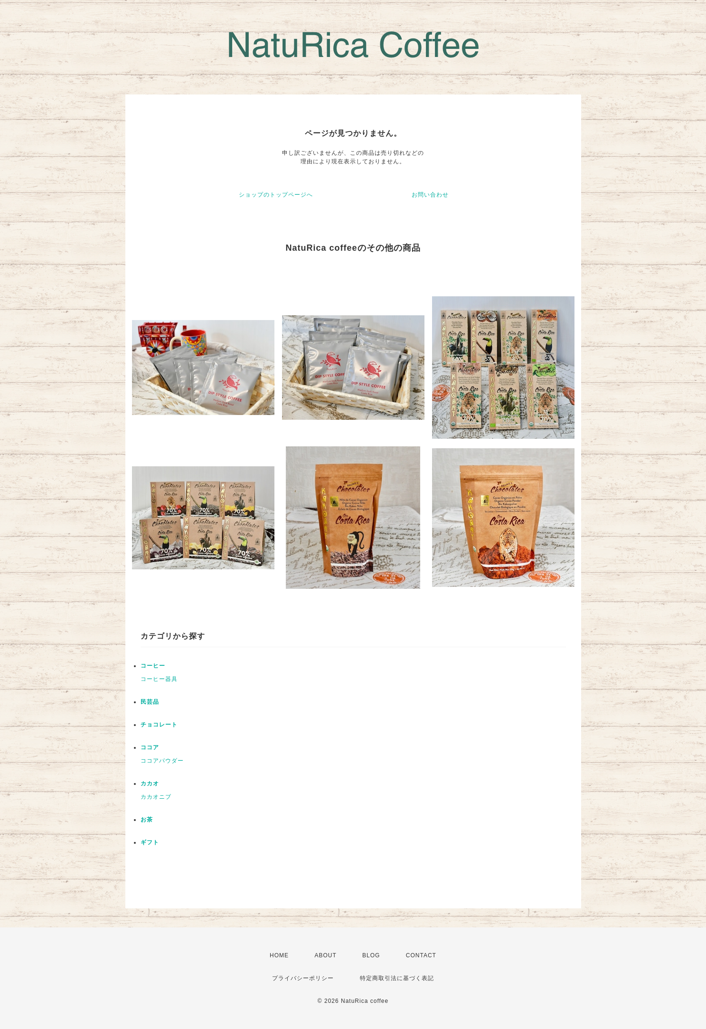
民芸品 (150, 702)
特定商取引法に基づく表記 (397, 978)
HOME (279, 955)
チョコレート (159, 724)
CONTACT (421, 955)
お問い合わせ (430, 194)
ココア (150, 747)
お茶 (147, 819)
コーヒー (153, 665)
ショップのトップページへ (276, 194)
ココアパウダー (162, 760)
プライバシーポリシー (303, 978)
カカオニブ (156, 796)
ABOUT (325, 955)
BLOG (371, 955)
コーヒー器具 (159, 679)
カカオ (150, 783)
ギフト (150, 842)
